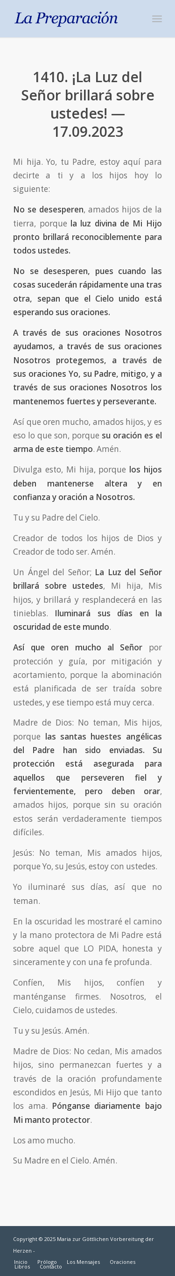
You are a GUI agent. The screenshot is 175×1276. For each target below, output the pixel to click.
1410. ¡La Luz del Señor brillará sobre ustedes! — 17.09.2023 (87, 104)
